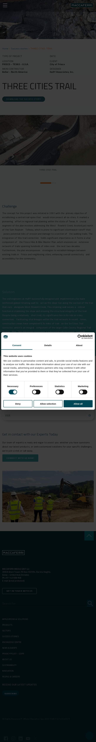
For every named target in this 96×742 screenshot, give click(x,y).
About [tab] (79, 345)
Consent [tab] (16, 345)
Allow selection (48, 403)
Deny (18, 403)
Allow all (78, 403)
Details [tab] (48, 345)
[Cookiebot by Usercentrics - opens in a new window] (80, 337)
